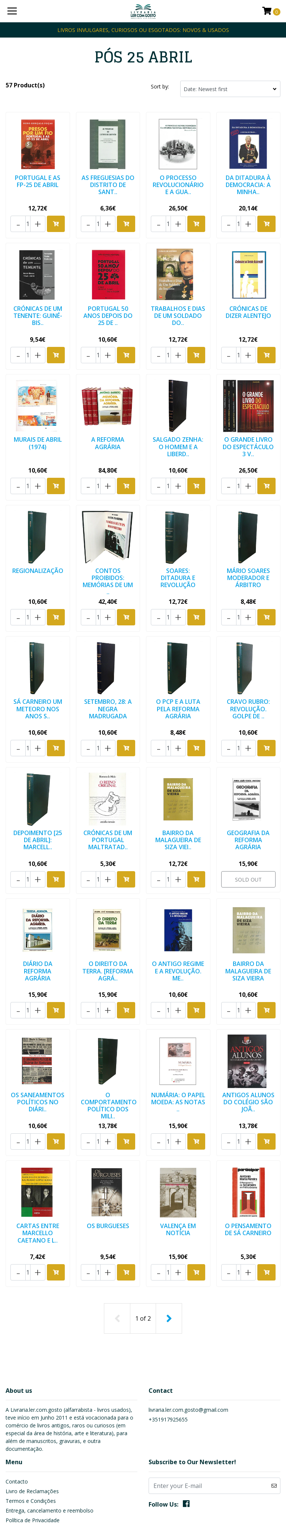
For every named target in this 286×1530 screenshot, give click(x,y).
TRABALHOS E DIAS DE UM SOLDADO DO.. (178, 307)
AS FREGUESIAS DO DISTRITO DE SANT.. (108, 183)
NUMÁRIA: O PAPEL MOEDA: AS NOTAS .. (178, 1055)
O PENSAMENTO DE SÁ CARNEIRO (248, 1181)
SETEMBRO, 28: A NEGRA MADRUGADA (108, 684)
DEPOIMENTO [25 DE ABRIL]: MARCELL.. (37, 807)
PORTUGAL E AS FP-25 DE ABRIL (37, 179)
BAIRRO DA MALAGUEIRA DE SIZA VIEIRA (248, 931)
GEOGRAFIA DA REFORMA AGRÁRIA (248, 807)
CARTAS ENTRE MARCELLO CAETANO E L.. (37, 1184)
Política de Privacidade (33, 1461)
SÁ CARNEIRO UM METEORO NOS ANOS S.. (37, 684)
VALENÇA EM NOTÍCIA (178, 1181)
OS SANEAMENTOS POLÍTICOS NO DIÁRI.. (38, 1058)
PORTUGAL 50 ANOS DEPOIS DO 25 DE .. (108, 307)
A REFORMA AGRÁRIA (107, 427)
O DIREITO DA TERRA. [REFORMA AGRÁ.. (107, 931)
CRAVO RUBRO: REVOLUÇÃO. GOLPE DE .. (248, 684)
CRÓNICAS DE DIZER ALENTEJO (248, 303)
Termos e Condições (31, 1442)
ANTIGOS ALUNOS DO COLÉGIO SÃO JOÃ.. (248, 1058)
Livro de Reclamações (32, 1432)
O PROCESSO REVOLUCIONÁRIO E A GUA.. (178, 183)
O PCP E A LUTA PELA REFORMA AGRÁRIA (178, 684)
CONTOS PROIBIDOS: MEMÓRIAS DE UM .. (108, 558)
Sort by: (160, 86)
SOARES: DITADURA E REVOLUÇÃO (178, 554)
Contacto (17, 1423)
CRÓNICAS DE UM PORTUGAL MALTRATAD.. (107, 807)
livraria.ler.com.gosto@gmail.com (188, 1351)
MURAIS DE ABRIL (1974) (38, 427)
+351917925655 (168, 1361)
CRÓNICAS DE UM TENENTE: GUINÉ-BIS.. (37, 307)
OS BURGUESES (108, 1177)
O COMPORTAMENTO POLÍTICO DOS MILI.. (110, 1058)
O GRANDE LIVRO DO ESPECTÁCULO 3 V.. (248, 430)
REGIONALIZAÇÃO (37, 547)
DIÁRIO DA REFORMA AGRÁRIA (38, 931)
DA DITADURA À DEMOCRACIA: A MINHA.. (248, 183)
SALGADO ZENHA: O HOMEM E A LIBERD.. (178, 430)
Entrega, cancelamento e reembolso (49, 1452)
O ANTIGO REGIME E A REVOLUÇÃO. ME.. (178, 931)
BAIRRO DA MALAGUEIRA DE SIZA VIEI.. (178, 807)
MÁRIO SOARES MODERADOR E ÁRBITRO (248, 554)
